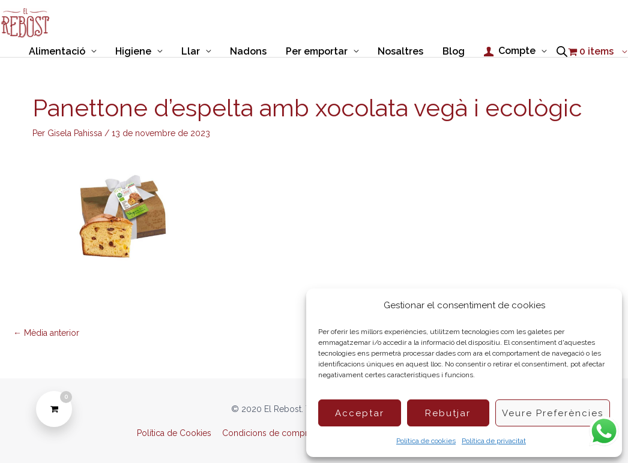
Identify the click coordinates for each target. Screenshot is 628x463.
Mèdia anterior (46, 333)
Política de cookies (426, 441)
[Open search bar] (562, 51)
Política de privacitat (494, 441)
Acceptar (359, 413)
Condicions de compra (267, 433)
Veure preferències (552, 413)
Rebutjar (448, 413)
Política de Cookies (174, 433)
